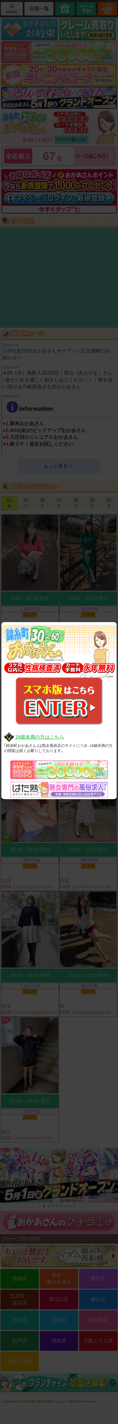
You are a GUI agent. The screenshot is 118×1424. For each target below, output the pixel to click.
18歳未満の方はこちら (39, 737)
